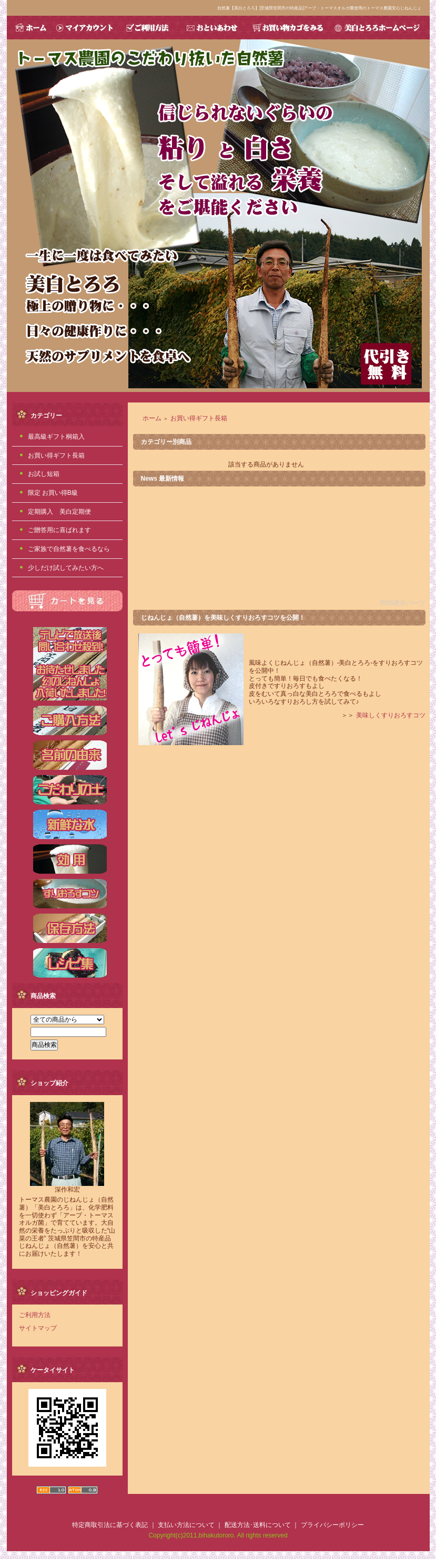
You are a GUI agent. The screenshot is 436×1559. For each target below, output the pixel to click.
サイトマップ (38, 1328)
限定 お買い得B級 (53, 492)
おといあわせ (211, 27)
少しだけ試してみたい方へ (66, 567)
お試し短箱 (43, 474)
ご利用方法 (147, 27)
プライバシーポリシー (332, 1525)
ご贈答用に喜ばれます (59, 530)
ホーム (152, 418)
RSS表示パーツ (403, 603)
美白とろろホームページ (379, 27)
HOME (29, 27)
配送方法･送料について (258, 1525)
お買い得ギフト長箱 (56, 455)
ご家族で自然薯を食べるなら (69, 549)
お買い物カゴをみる (287, 27)
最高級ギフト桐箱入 (56, 436)
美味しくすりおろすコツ (390, 715)
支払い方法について (186, 1525)
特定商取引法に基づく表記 (110, 1525)
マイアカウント (85, 27)
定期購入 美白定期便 (59, 511)
